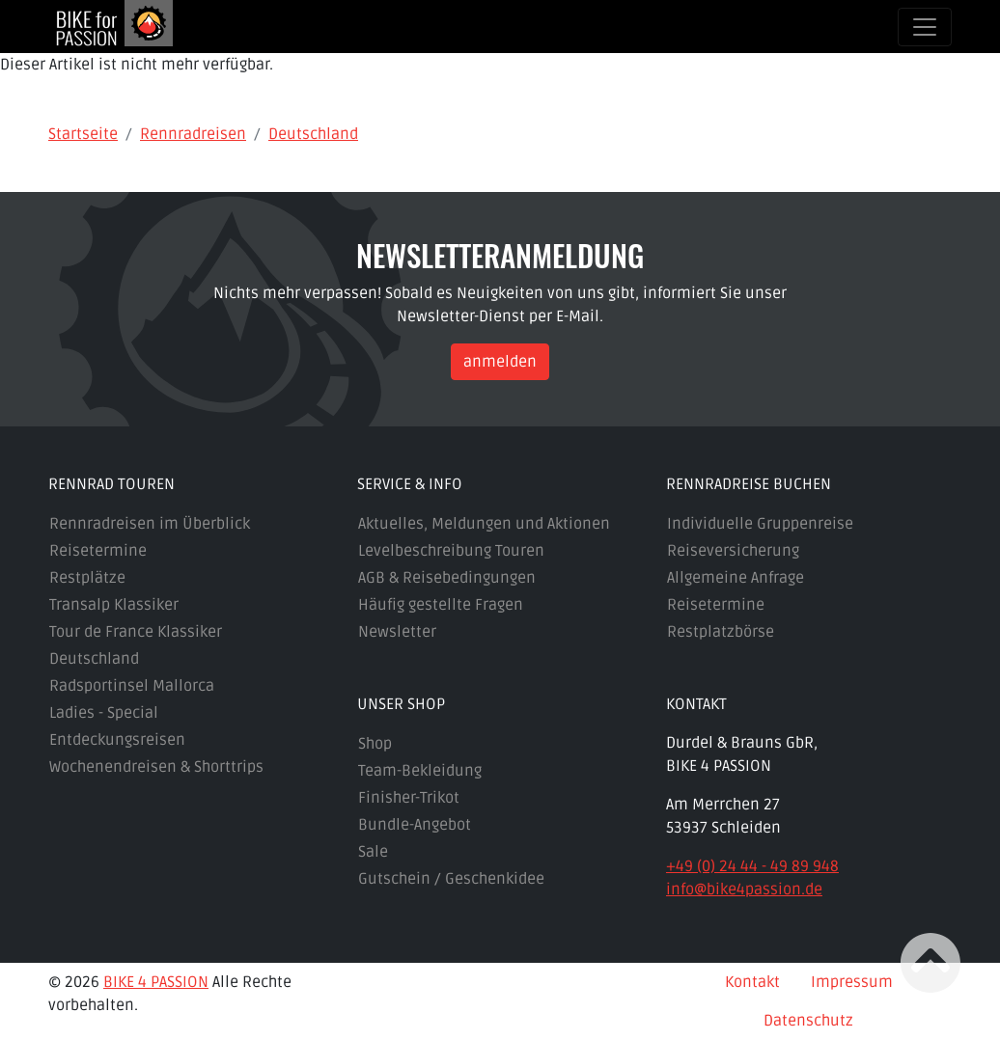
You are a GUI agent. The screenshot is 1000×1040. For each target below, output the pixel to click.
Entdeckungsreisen (117, 740)
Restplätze (87, 578)
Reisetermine (98, 551)
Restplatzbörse (720, 632)
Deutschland (313, 134)
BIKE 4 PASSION (155, 982)
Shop (375, 743)
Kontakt (752, 982)
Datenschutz (808, 1020)
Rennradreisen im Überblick (149, 524)
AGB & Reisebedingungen (447, 578)
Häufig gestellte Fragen (440, 605)
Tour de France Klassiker (135, 632)
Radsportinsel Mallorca (131, 686)
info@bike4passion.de (744, 889)
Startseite (83, 134)
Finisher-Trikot (408, 797)
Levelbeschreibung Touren (451, 551)
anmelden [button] (500, 361)
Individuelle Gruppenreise (760, 524)
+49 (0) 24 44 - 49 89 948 (752, 866)
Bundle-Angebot (414, 825)
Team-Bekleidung (420, 770)
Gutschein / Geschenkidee (451, 879)
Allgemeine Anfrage (735, 578)
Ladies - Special (103, 713)
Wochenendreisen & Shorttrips (156, 767)
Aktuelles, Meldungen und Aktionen (484, 524)
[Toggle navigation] (925, 27)
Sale (373, 852)
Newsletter (397, 632)
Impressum (852, 982)
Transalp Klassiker (114, 605)
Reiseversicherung (733, 551)
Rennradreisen (193, 134)
